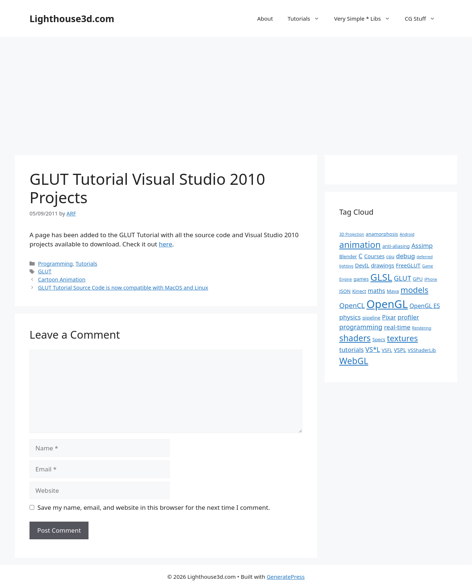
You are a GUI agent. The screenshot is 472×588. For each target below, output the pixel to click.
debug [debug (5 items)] (405, 256)
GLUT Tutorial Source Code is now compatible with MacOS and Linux (123, 287)
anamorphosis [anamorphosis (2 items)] (382, 234)
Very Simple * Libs (366, 18)
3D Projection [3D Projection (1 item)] (351, 234)
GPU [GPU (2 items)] (418, 279)
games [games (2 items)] (361, 279)
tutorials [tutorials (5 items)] (351, 349)
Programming (55, 263)
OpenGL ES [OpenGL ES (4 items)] (424, 306)
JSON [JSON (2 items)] (345, 291)
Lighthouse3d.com (72, 18)
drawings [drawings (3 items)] (382, 265)
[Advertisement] (236, 92)
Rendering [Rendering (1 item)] (421, 328)
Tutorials (307, 18)
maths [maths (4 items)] (376, 291)
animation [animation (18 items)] (360, 244)
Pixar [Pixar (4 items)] (389, 317)
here (165, 244)
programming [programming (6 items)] (360, 326)
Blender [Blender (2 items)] (348, 256)
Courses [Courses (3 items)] (374, 256)
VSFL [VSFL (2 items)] (387, 350)
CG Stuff (423, 18)
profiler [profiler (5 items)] (408, 317)
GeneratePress (286, 576)
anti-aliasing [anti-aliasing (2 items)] (396, 246)
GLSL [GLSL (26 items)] (381, 277)
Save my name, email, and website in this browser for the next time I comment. (154, 507)
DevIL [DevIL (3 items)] (362, 265)
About (265, 18)
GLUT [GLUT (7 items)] (402, 278)
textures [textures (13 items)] (402, 338)
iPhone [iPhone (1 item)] (430, 279)
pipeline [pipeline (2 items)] (371, 317)
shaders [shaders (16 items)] (355, 338)
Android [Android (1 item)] (407, 234)
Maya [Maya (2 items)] (393, 291)
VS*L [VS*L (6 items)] (372, 349)
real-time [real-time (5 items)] (397, 327)
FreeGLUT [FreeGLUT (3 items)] (408, 265)
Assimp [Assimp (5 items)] (422, 245)
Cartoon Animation (62, 279)
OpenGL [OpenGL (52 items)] (387, 304)
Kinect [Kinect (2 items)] (359, 291)
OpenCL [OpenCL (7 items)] (352, 305)
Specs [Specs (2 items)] (378, 339)
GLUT (45, 271)
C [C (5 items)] (360, 256)
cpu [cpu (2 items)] (390, 256)
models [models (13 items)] (414, 289)
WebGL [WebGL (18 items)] (353, 361)
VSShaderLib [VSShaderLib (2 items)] (422, 350)
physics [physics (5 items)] (350, 317)
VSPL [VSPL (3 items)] (400, 349)
